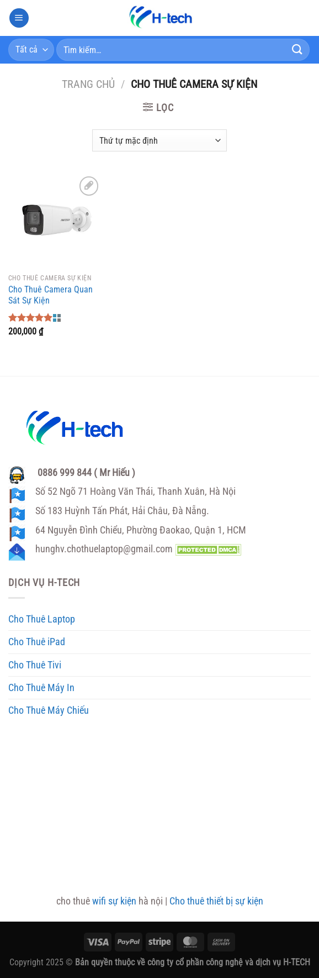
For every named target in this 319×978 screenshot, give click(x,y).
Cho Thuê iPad (36, 641)
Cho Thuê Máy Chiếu (48, 710)
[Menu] (19, 18)
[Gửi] (297, 49)
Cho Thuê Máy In (41, 687)
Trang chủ (88, 84)
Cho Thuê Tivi (34, 665)
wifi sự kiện (114, 901)
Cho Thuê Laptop (41, 619)
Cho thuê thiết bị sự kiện (216, 901)
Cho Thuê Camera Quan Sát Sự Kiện (50, 295)
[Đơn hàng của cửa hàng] (159, 140)
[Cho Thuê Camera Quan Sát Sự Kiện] (55, 221)
